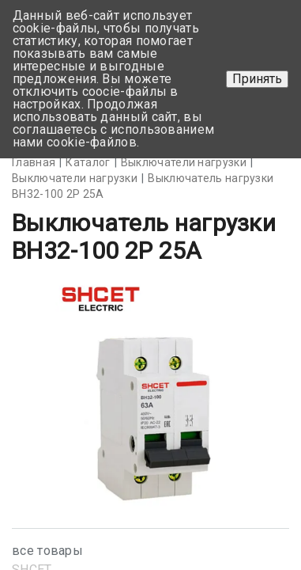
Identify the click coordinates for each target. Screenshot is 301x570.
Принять (257, 78)
